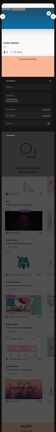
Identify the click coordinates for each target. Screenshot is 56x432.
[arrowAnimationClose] (2, 16)
